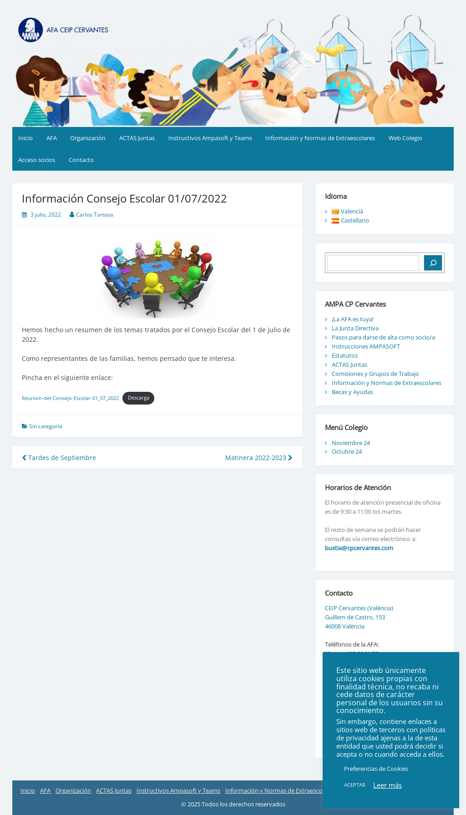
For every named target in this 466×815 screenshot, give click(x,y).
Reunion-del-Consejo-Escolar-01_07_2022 (70, 397)
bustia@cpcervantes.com (359, 548)
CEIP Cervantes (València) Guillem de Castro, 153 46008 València (359, 617)
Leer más (387, 785)
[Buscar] (433, 263)
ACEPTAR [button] (354, 784)
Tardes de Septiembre (59, 457)
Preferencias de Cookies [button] (376, 768)
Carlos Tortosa (94, 214)
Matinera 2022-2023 (259, 457)
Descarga (138, 397)
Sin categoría (45, 426)
